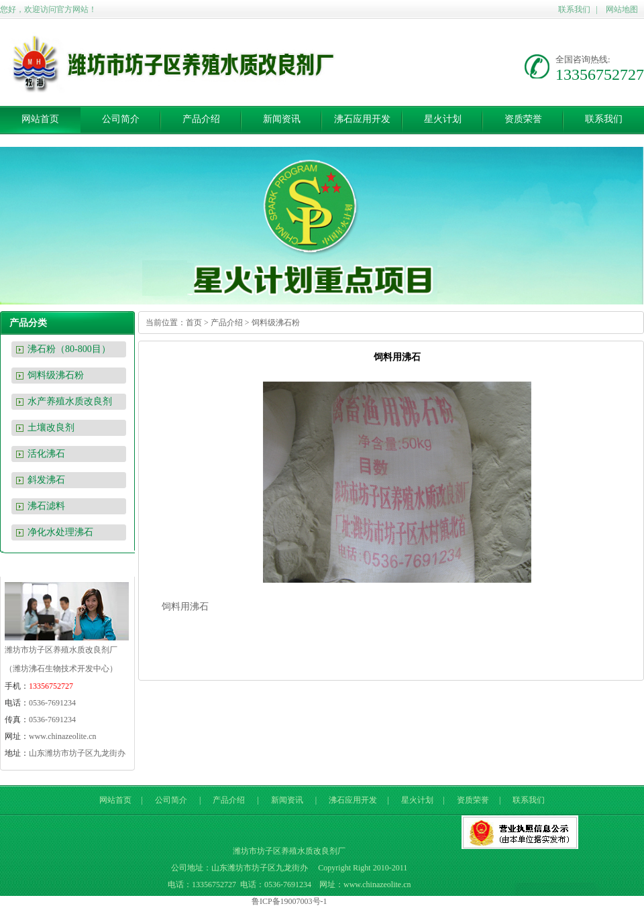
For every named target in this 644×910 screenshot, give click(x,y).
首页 (194, 322)
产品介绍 (201, 119)
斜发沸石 (46, 480)
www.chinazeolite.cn (63, 736)
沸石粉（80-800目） (69, 349)
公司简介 (121, 119)
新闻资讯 (282, 119)
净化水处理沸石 (60, 532)
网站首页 (40, 119)
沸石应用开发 (362, 119)
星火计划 (443, 119)
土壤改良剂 (51, 427)
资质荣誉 (523, 119)
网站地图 (622, 9)
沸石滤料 (46, 506)
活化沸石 (46, 454)
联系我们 (574, 9)
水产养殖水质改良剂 (70, 401)
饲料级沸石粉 (56, 375)
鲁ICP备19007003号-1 (289, 901)
